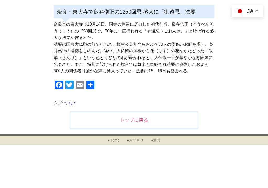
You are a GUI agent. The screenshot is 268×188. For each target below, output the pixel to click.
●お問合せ (135, 140)
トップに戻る (134, 120)
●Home (114, 140)
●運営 (155, 140)
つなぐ (70, 103)
